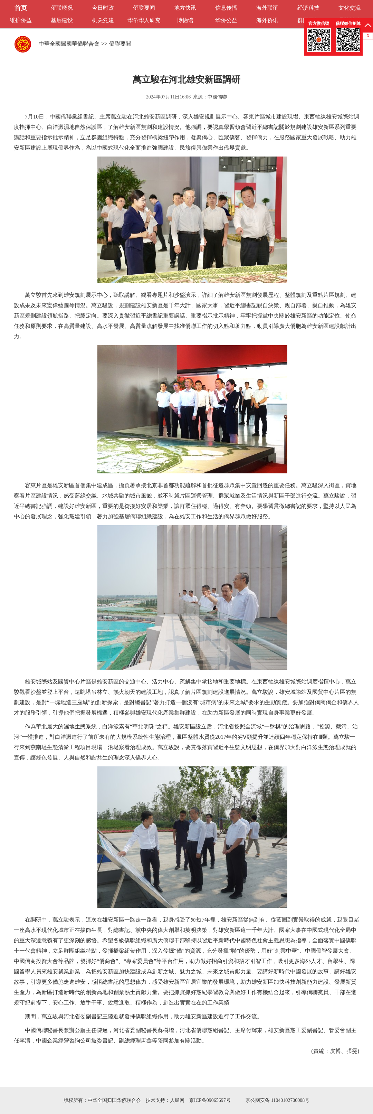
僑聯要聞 (120, 44)
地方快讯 (185, 8)
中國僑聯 (217, 97)
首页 (21, 7)
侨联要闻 (144, 8)
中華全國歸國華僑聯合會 (69, 44)
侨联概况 (62, 8)
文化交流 (349, 8)
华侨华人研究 (144, 20)
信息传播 (226, 8)
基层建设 (62, 20)
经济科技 (308, 8)
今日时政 (103, 8)
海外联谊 (267, 8)
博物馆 (185, 20)
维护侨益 (21, 20)
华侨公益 (226, 20)
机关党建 (103, 20)
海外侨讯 (267, 20)
